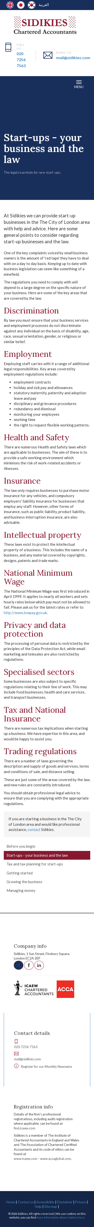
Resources (15, 123)
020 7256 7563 (21, 59)
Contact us (26, 1202)
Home (10, 1202)
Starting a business (68, 123)
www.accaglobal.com (55, 1159)
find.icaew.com (24, 1128)
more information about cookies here (60, 1217)
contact (34, 829)
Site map (50, 1207)
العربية (44, 4)
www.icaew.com (25, 1159)
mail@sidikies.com (73, 57)
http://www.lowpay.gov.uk (25, 612)
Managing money (21, 890)
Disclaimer (64, 1202)
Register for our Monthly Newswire (46, 1067)
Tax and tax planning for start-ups (35, 864)
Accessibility (45, 1202)
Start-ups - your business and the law (37, 855)
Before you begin (21, 846)
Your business (39, 123)
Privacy (80, 1202)
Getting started (20, 873)
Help (38, 1207)
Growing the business (24, 881)
